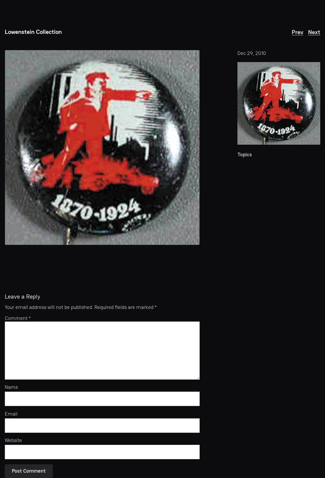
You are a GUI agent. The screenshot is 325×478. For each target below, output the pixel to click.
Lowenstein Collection (33, 32)
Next (314, 32)
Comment (18, 318)
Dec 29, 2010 (251, 53)
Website (13, 441)
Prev (297, 32)
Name (11, 387)
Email (11, 414)
